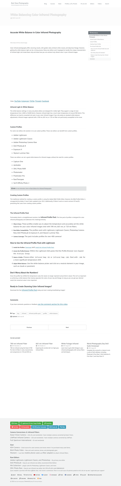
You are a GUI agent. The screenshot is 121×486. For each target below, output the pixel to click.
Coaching (48, 421)
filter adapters (51, 451)
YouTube (18, 111)
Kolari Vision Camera (18, 433)
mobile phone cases (34, 451)
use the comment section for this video (60, 348)
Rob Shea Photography (22, 4)
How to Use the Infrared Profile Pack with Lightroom (99, 55)
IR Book (14, 421)
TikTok (33, 111)
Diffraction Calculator (40, 424)
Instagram (26, 111)
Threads (39, 111)
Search (107, 4)
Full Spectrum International (20, 438)
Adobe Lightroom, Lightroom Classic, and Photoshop (30, 459)
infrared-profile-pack (35, 358)
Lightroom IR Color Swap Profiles (31, 421)
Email (21, 475)
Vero (68, 475)
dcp (18, 358)
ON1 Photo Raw (16, 467)
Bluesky (50, 475)
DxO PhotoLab (15, 461)
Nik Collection (15, 464)
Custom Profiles (94, 46)
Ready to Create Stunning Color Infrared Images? (99, 63)
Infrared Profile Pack (32, 331)
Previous (29, 372)
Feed (63, 478)
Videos (100, 4)
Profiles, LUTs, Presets (71, 4)
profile (45, 358)
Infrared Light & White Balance (98, 43)
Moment (13, 451)
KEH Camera (15, 446)
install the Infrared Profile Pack (52, 286)
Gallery (94, 475)
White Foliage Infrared (69, 391)
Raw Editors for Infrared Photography (45, 217)
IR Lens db (84, 4)
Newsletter (26, 424)
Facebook (47, 111)
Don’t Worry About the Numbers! (99, 59)
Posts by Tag (30, 475)
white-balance (53, 358)
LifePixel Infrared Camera (20, 435)
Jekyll (34, 481)
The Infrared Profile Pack (96, 51)
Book (59, 4)
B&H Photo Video (17, 448)
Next (67, 372)
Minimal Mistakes (42, 481)
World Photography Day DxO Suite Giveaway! (98, 392)
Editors (92, 4)
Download (32, 286)
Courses (52, 4)
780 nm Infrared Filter (18, 391)
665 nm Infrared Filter (44, 391)
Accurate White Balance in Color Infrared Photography (98, 39)
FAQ (63, 424)
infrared (24, 358)
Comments (93, 66)
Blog (45, 4)
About (14, 475)
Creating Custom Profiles (96, 49)
